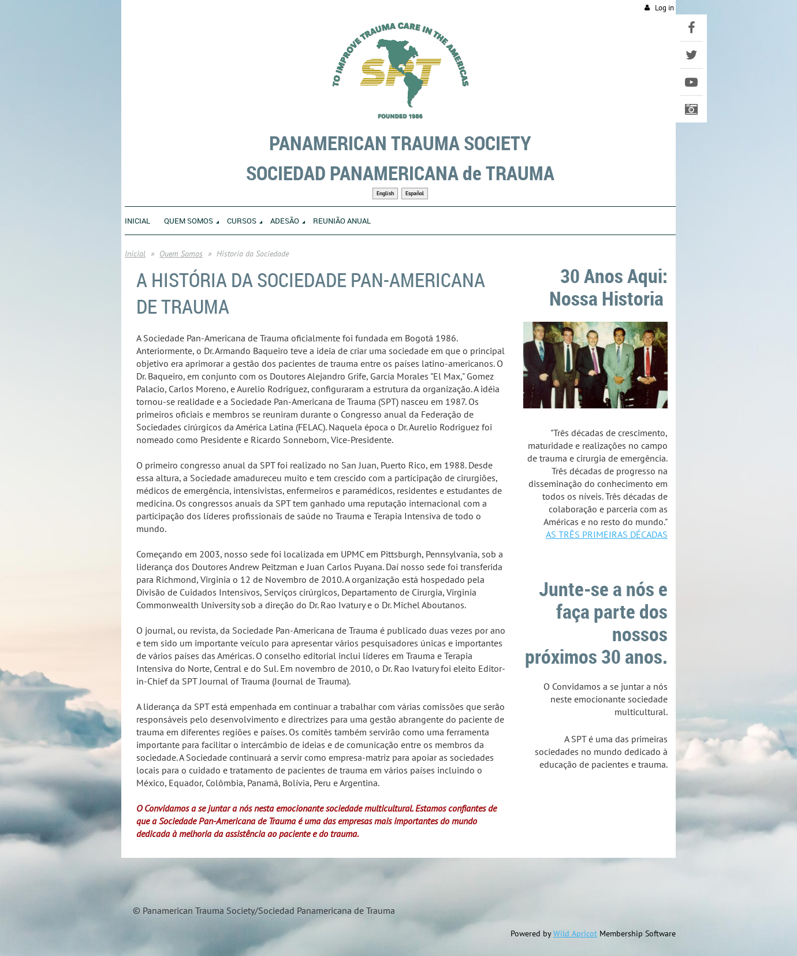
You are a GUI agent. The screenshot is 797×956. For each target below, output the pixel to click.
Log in (664, 8)
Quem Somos (181, 253)
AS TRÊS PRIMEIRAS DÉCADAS (607, 534)
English (385, 193)
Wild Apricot (575, 933)
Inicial (135, 253)
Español (414, 193)
